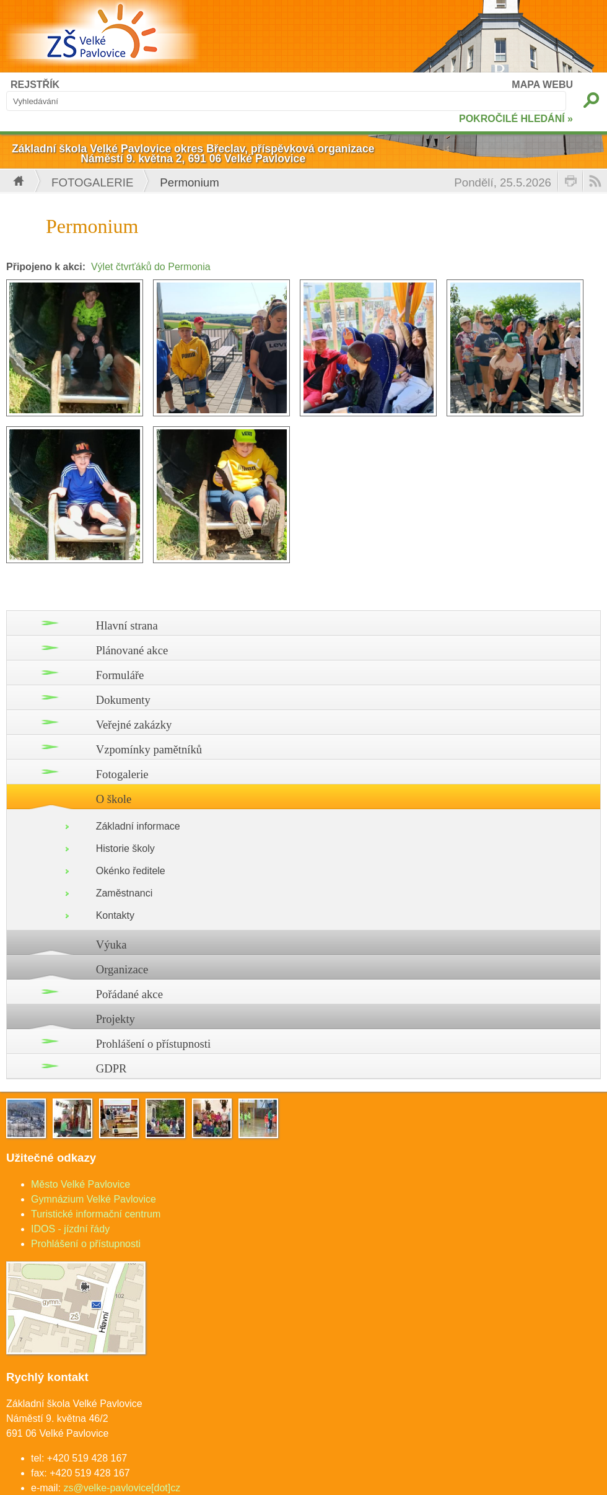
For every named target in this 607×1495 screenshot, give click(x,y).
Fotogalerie (92, 182)
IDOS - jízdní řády (70, 1229)
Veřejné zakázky (134, 724)
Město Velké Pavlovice (80, 1184)
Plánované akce (132, 650)
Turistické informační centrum (95, 1214)
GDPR (111, 1068)
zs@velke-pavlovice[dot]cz (121, 1488)
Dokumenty (123, 699)
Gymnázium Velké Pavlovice (93, 1199)
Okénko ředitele (130, 871)
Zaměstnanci (124, 893)
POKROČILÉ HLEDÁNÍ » (516, 118)
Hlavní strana (127, 625)
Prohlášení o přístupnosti (153, 1043)
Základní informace (138, 826)
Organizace (122, 969)
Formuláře (120, 675)
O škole (114, 798)
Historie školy (125, 848)
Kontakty (115, 915)
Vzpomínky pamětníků (149, 749)
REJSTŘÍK (35, 84)
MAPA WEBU (542, 84)
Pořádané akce (129, 994)
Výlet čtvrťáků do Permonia (151, 266)
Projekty (115, 1018)
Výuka (111, 944)
